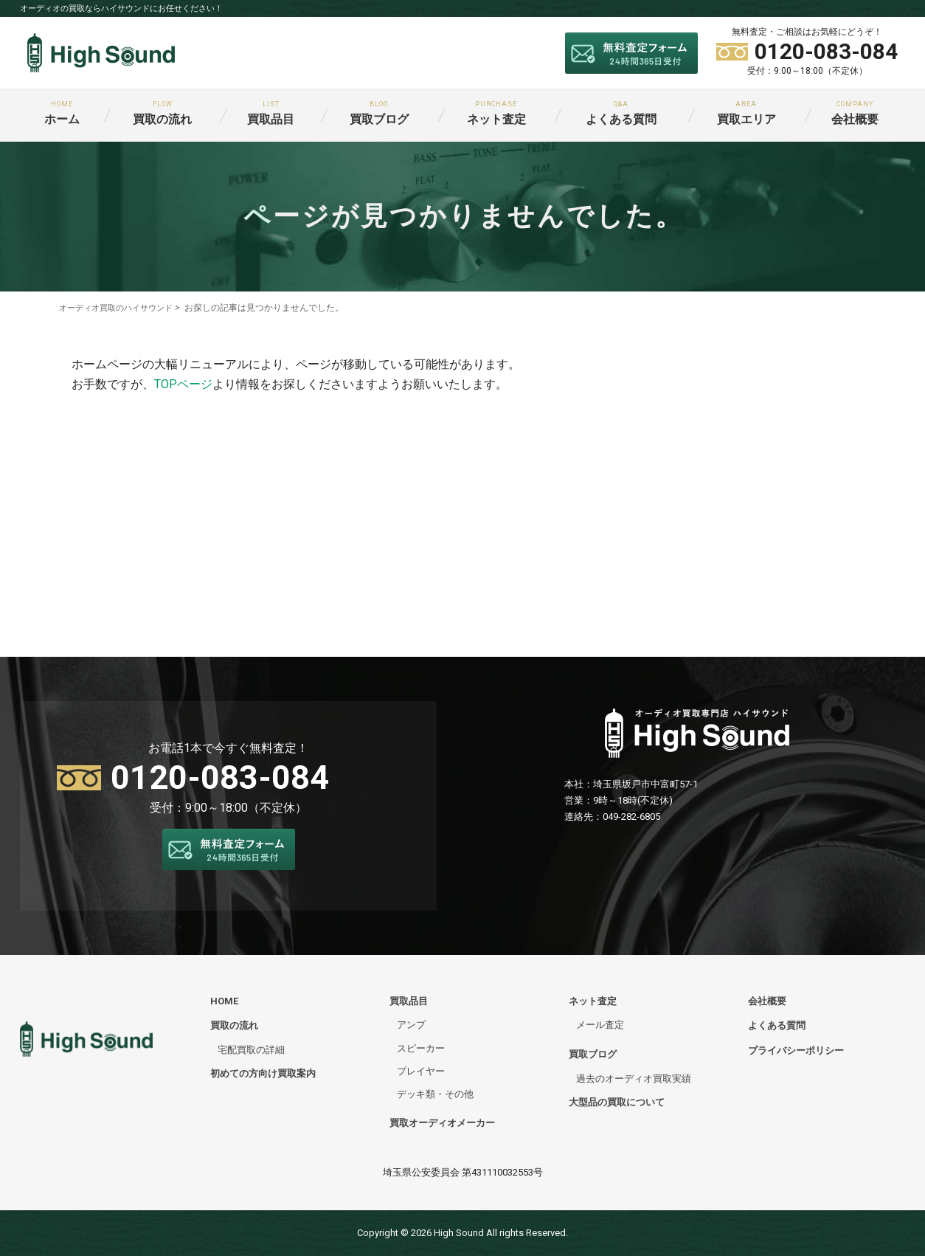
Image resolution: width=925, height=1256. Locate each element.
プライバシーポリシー (796, 1049)
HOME (224, 1001)
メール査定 (600, 1024)
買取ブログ (379, 113)
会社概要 (855, 113)
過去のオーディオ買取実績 (633, 1078)
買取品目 (270, 113)
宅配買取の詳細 (251, 1049)
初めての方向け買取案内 (263, 1073)
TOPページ (183, 384)
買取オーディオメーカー (442, 1122)
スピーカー (421, 1047)
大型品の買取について (617, 1102)
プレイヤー (421, 1071)
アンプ (411, 1024)
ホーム (61, 113)
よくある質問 (621, 113)
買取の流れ (162, 113)
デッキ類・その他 (435, 1094)
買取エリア (746, 113)
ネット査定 (496, 113)
